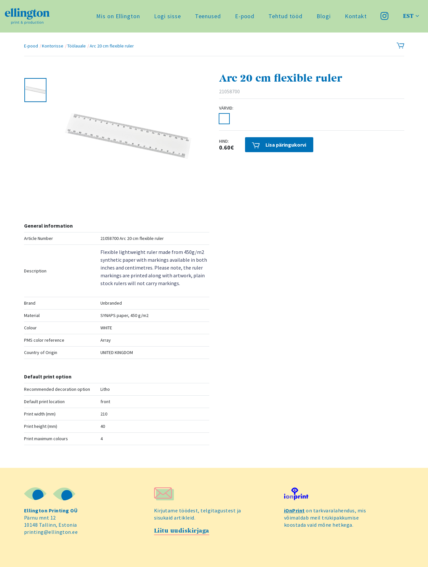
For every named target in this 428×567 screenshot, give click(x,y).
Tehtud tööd (285, 16)
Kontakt (356, 16)
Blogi (324, 16)
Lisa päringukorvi (279, 144)
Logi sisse (167, 16)
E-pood (244, 16)
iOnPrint (294, 510)
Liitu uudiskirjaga (181, 530)
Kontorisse (52, 46)
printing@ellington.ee (51, 532)
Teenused (208, 16)
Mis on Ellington (118, 16)
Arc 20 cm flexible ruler (112, 46)
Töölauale (76, 46)
